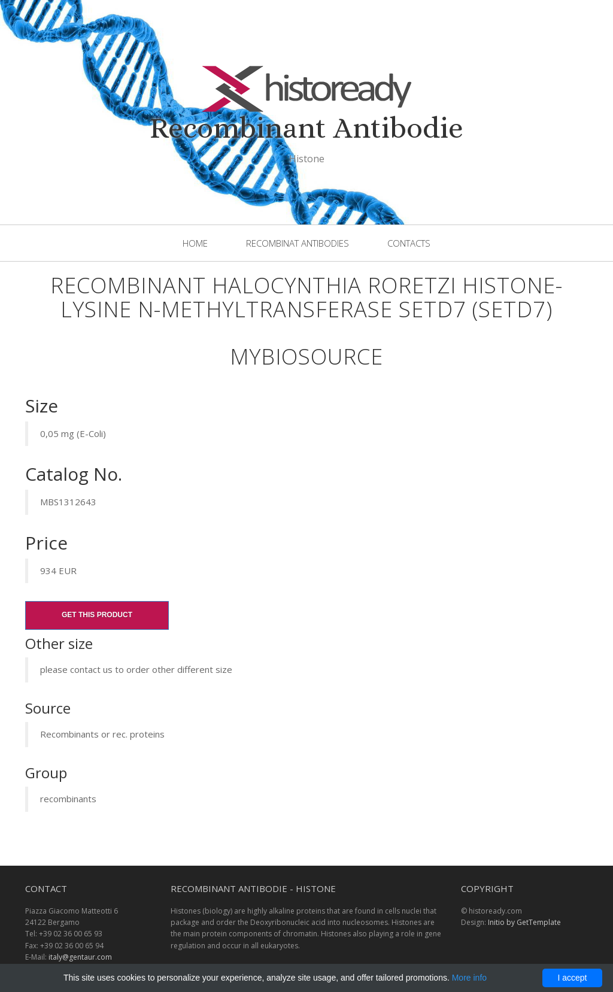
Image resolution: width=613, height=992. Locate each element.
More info (469, 977)
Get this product (97, 615)
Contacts (408, 243)
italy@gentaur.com (80, 957)
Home (195, 243)
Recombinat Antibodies (297, 243)
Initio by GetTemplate (524, 922)
